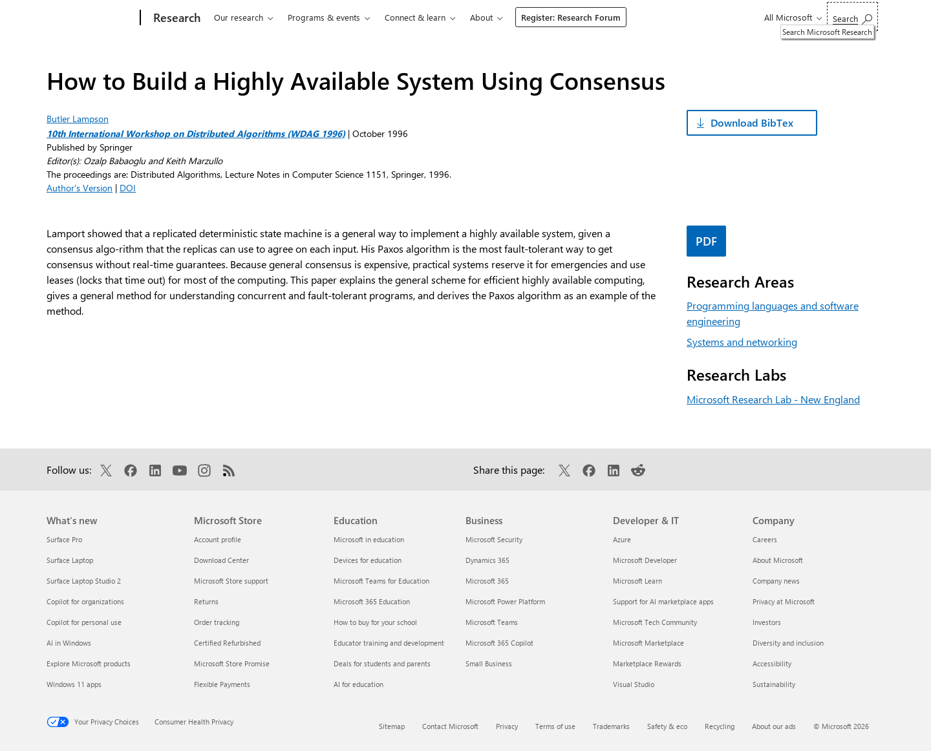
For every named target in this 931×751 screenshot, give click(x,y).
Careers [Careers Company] (765, 539)
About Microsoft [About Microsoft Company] (778, 560)
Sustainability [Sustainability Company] (774, 684)
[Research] (175, 18)
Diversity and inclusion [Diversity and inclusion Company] (788, 643)
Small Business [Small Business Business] (489, 663)
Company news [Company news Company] (776, 581)
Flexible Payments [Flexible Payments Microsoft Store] (222, 684)
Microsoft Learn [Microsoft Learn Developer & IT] (637, 581)
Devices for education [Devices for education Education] (367, 560)
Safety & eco (667, 726)
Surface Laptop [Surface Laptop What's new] (70, 560)
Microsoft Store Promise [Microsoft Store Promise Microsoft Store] (232, 663)
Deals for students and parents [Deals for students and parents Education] (382, 663)
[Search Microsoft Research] (852, 16)
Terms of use (555, 726)
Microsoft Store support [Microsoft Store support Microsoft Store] (231, 581)
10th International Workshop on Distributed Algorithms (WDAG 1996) (196, 133)
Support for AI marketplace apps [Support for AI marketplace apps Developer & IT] (663, 601)
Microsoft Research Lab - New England (773, 399)
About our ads (774, 726)
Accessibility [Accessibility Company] (772, 663)
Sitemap (392, 726)
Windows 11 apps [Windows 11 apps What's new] (74, 684)
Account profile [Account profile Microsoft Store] (217, 539)
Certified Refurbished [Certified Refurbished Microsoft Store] (227, 643)
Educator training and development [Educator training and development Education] (389, 643)
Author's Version (79, 188)
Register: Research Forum (571, 17)
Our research (238, 17)
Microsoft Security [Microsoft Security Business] (494, 539)
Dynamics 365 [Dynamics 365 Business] (487, 560)
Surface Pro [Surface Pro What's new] (64, 539)
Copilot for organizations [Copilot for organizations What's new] (85, 601)
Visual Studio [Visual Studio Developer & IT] (633, 684)
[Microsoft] (91, 18)
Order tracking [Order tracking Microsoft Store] (216, 622)
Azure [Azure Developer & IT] (622, 539)
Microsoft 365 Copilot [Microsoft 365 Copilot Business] (499, 643)
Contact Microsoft (450, 726)
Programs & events (324, 17)
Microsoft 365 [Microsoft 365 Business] (487, 581)
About (481, 17)
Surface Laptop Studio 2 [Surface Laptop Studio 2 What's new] (84, 581)
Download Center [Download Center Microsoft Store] (221, 560)
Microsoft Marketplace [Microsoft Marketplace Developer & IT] (648, 643)
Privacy (507, 726)
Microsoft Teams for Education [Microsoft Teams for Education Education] (381, 581)
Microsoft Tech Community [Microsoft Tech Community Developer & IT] (655, 622)
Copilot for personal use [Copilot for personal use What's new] (84, 622)
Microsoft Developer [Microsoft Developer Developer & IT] (645, 560)
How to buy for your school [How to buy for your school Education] (375, 622)
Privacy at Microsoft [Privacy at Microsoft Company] (784, 601)
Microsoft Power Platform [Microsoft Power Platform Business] (505, 601)
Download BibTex (752, 122)
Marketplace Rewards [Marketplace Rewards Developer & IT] (647, 663)
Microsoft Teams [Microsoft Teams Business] (492, 622)
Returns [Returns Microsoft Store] (206, 601)
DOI (128, 188)
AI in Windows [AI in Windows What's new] (69, 643)
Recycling (719, 726)
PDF (706, 241)
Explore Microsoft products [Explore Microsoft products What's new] (89, 663)
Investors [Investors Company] (767, 622)
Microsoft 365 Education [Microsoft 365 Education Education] (372, 601)
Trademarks (611, 726)
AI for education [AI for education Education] (358, 684)
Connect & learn (415, 17)
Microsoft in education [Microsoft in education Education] (369, 539)
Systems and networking (742, 341)
